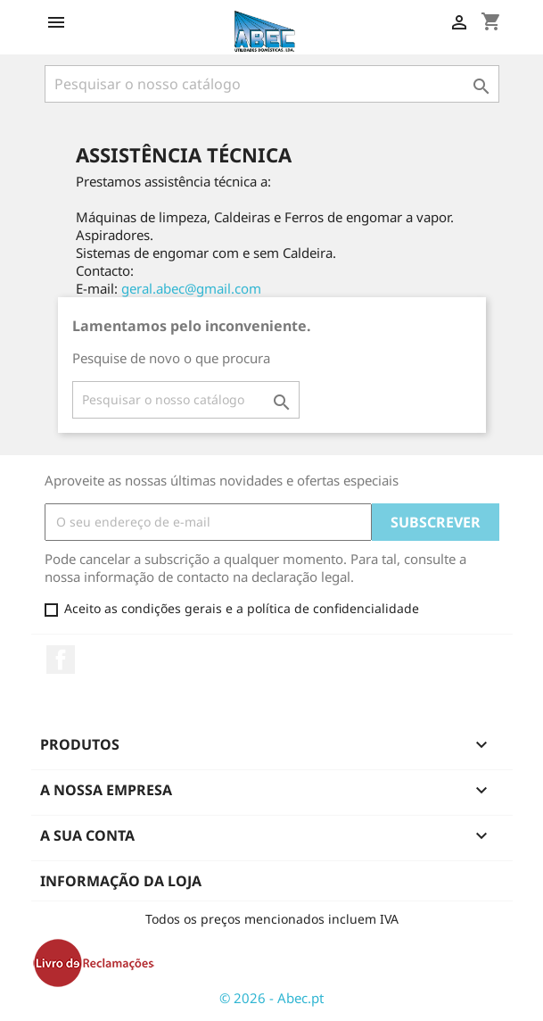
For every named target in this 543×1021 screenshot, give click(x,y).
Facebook (60, 659)
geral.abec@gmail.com (191, 288)
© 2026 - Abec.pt (271, 998)
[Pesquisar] (272, 84)
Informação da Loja (121, 881)
